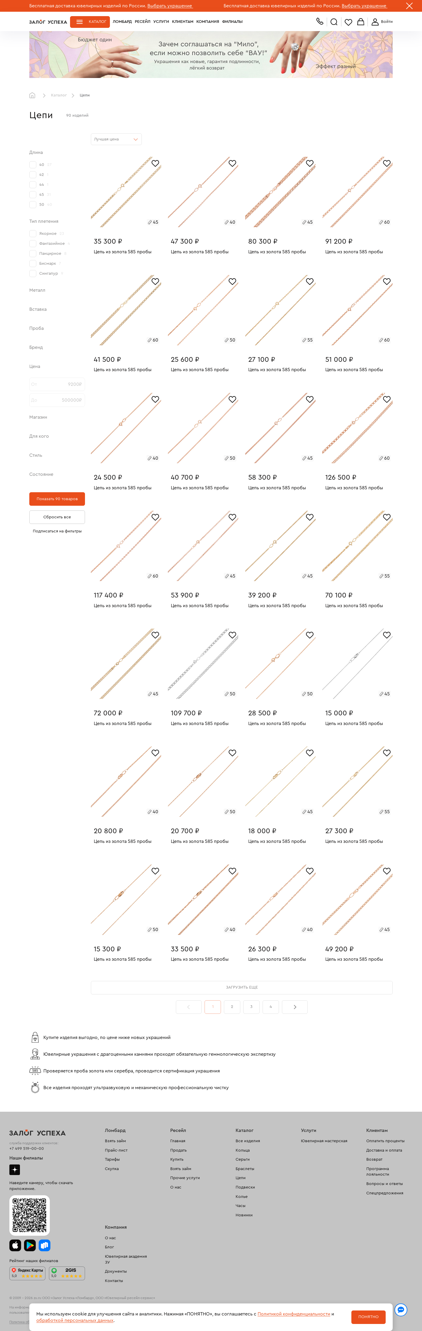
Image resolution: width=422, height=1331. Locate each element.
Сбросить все (57, 517)
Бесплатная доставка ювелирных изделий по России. (87, 6)
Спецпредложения (384, 1193)
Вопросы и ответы (384, 1184)
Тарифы (112, 1159)
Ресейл (142, 22)
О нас (175, 1187)
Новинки (244, 1215)
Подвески (245, 1187)
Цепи (241, 1178)
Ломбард (122, 22)
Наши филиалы (26, 1158)
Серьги (243, 1159)
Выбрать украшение (170, 6)
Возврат (374, 1159)
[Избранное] (155, 163)
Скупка (112, 1169)
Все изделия (248, 1141)
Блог (109, 1247)
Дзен (14, 1169)
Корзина (361, 22)
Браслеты (245, 1169)
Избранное (348, 22)
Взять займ (115, 1141)
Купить (176, 1159)
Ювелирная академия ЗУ (126, 1259)
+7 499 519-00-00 (26, 1149)
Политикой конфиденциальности (294, 1314)
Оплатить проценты (385, 1141)
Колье (242, 1197)
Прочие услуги (185, 1178)
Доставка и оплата (384, 1150)
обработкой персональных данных (74, 1320)
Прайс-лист (116, 1150)
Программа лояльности (377, 1172)
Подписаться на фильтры (57, 531)
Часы (241, 1206)
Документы (116, 1271)
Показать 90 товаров (57, 499)
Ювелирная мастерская (324, 1141)
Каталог (97, 22)
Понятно (368, 1317)
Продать (178, 1150)
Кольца (243, 1150)
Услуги (161, 22)
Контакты (114, 1281)
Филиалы (232, 22)
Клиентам (182, 22)
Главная (33, 96)
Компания (207, 22)
